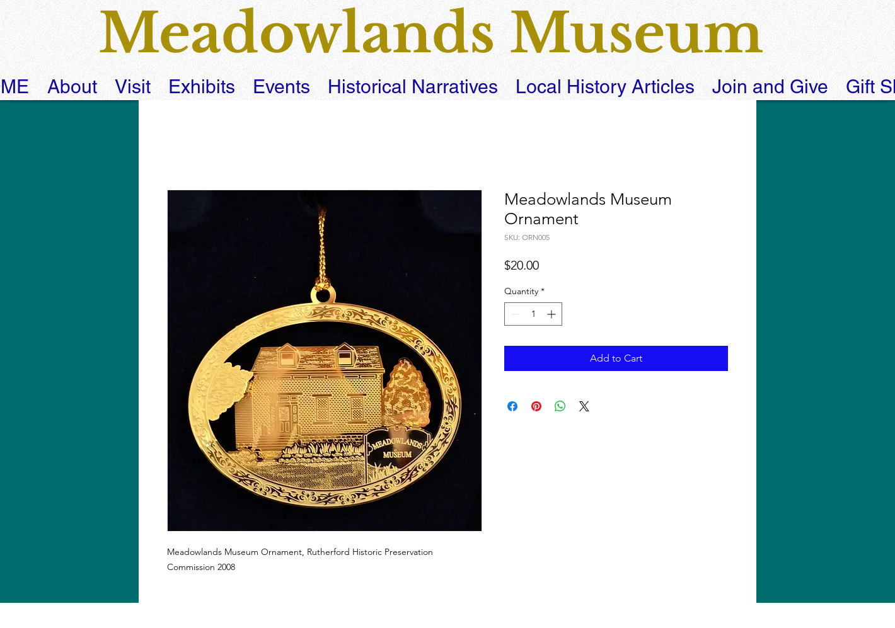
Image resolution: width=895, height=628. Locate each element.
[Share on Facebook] (512, 406)
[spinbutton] (533, 314)
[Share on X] (584, 406)
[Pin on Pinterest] (536, 406)
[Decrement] (514, 314)
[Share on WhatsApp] (560, 406)
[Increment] (552, 314)
